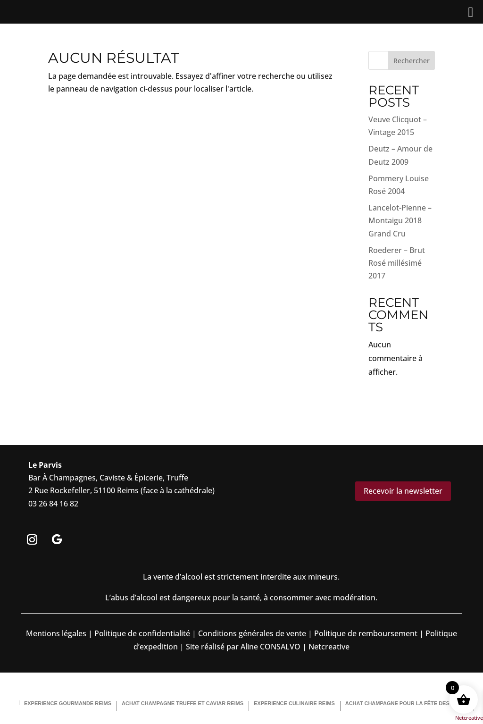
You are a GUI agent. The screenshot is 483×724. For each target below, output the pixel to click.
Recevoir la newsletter (403, 491)
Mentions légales (56, 633)
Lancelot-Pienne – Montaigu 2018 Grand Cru (400, 220)
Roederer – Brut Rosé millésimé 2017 (396, 263)
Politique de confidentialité (141, 633)
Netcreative (469, 717)
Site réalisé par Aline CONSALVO (243, 646)
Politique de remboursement (365, 633)
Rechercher (411, 60)
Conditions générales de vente (252, 633)
